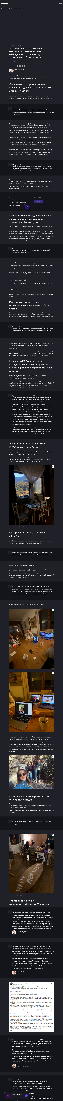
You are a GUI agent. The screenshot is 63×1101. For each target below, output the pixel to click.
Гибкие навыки (12, 62)
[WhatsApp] (22, 66)
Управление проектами (29, 61)
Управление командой (18, 61)
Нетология (11, 45)
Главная (3, 8)
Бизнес (10, 61)
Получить (39, 201)
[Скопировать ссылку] (24, 66)
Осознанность (20, 62)
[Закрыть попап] (5, 1093)
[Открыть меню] (60, 4)
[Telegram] (17, 66)
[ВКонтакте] (20, 66)
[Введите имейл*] (44, 198)
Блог (7, 8)
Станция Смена (13, 226)
